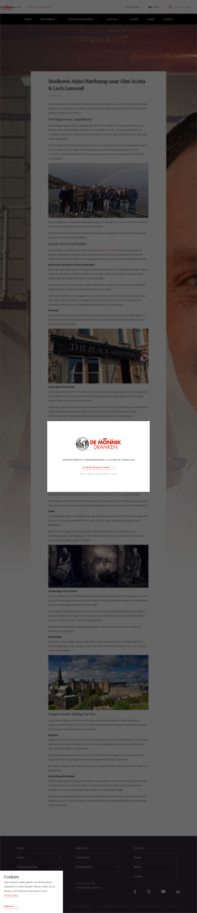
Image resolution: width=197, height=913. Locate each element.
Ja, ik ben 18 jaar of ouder (96, 467)
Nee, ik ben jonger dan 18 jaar (98, 474)
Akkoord (9, 906)
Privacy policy (11, 895)
